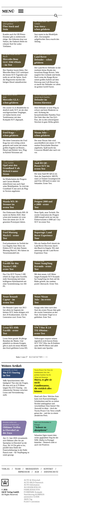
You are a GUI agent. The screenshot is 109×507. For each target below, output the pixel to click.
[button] (12, 11)
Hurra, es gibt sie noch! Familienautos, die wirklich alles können (43, 385)
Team (18, 469)
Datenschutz (51, 472)
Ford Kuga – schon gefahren (10, 134)
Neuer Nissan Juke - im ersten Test (42, 299)
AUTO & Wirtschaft (32, 480)
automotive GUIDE (31, 497)
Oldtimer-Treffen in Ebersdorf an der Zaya (11, 430)
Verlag (6, 469)
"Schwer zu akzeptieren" (41, 428)
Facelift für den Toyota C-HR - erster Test (11, 266)
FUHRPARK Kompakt (33, 492)
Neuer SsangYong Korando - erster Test (43, 266)
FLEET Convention (32, 502)
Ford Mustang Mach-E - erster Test (11, 235)
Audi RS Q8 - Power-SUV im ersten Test (42, 166)
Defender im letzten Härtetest (42, 101)
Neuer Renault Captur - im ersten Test (10, 299)
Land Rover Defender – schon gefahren (43, 59)
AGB (37, 472)
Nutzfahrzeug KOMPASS (34, 494)
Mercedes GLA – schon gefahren (11, 101)
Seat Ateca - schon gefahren (42, 28)
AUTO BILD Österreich (33, 483)
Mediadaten (32, 469)
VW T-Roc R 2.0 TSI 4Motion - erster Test (42, 330)
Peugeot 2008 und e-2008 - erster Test (43, 204)
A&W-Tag (28, 499)
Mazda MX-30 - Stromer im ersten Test (11, 204)
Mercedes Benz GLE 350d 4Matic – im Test (12, 62)
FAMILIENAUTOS (32, 490)
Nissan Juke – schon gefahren (42, 134)
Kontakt (48, 469)
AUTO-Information (31, 485)
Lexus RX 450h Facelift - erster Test (10, 330)
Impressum (24, 472)
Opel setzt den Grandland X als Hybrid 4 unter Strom (11, 169)
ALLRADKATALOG (32, 487)
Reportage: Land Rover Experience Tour (43, 235)
